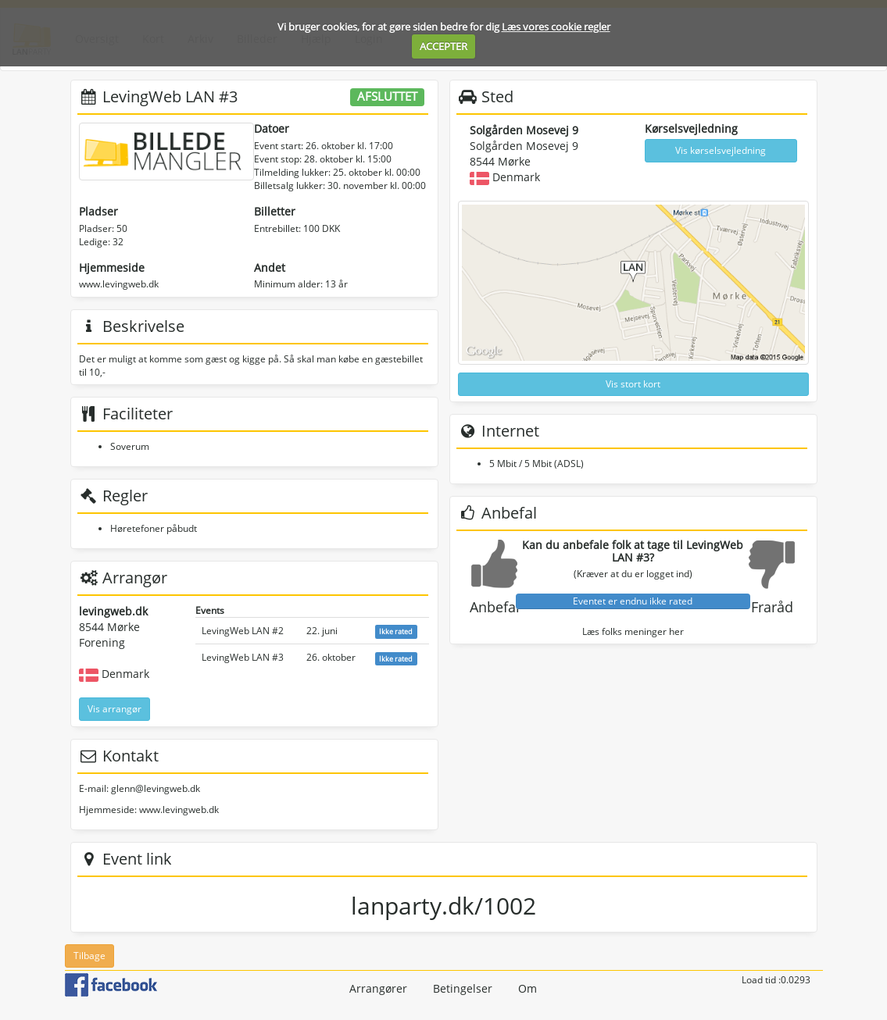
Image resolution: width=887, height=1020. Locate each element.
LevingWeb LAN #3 (243, 657)
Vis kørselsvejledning (720, 150)
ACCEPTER (443, 46)
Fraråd (772, 606)
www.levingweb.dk (119, 284)
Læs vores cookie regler (556, 27)
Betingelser (462, 988)
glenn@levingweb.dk (155, 788)
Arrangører (378, 988)
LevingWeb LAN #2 (243, 630)
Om (527, 988)
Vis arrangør (114, 708)
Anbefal (495, 606)
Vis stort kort (633, 384)
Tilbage (89, 955)
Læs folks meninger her (633, 631)
